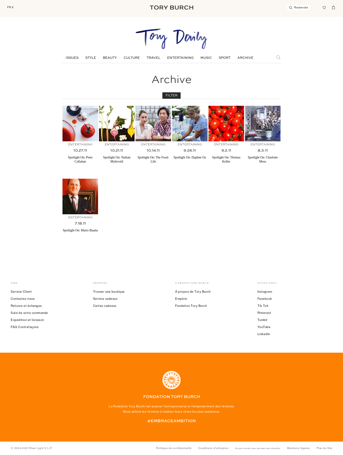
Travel (153, 57)
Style (90, 57)
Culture (132, 57)
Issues (72, 57)
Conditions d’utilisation (213, 448)
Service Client (21, 291)
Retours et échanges (26, 306)
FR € (10, 7)
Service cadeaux (105, 298)
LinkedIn (263, 334)
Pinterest (264, 313)
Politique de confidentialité (174, 448)
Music (206, 57)
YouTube (264, 327)
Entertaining (180, 57)
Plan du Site (324, 448)
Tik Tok (263, 306)
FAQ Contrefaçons (25, 327)
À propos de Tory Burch (192, 291)
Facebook (264, 298)
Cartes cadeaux (105, 306)
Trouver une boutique (109, 291)
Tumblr (262, 320)
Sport (225, 57)
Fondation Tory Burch (191, 306)
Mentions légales (298, 448)
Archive (245, 57)
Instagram (264, 291)
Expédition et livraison (27, 320)
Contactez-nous (23, 298)
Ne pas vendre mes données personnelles (258, 448)
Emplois (181, 298)
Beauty (110, 57)
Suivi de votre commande (29, 313)
